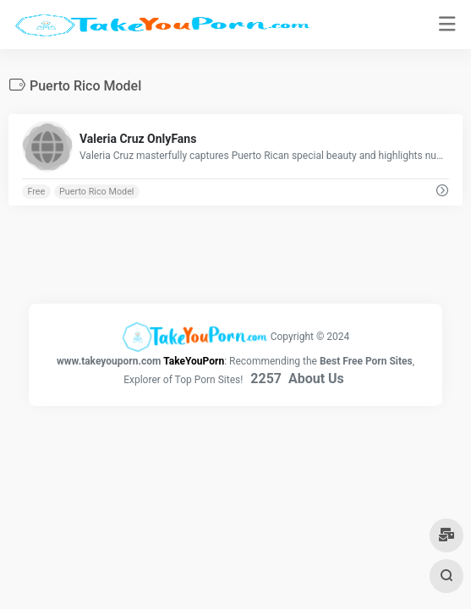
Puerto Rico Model (96, 191)
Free (36, 191)
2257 (266, 378)
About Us (316, 378)
